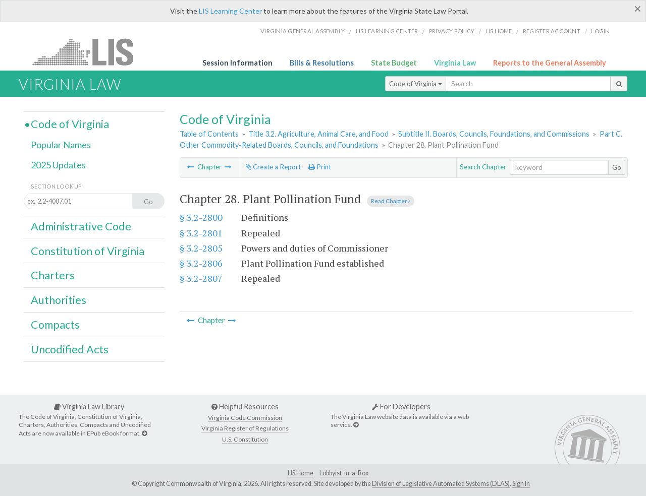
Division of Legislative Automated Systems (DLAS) (441, 483)
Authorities (58, 299)
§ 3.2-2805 (201, 248)
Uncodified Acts (70, 349)
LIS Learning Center (230, 11)
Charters (53, 275)
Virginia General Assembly (302, 31)
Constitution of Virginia (87, 251)
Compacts (55, 324)
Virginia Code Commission (245, 417)
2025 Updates (58, 164)
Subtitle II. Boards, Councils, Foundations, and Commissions (493, 134)
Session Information (237, 62)
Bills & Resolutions (322, 62)
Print (319, 167)
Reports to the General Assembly (549, 62)
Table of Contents (209, 134)
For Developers (401, 406)
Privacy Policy (452, 31)
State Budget (394, 62)
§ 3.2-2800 (201, 217)
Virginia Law (455, 62)
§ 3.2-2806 (201, 263)
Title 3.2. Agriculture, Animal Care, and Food (318, 134)
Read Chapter (390, 201)
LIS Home (300, 473)
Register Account (551, 31)
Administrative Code (81, 226)
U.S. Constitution (245, 439)
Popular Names (61, 144)
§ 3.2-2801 (201, 233)
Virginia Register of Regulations (245, 428)
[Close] (637, 8)
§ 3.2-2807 (201, 278)
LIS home (499, 31)
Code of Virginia (415, 84)
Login (600, 31)
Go (616, 167)
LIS (88, 52)
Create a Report (273, 167)
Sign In (521, 483)
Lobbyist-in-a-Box (343, 473)
